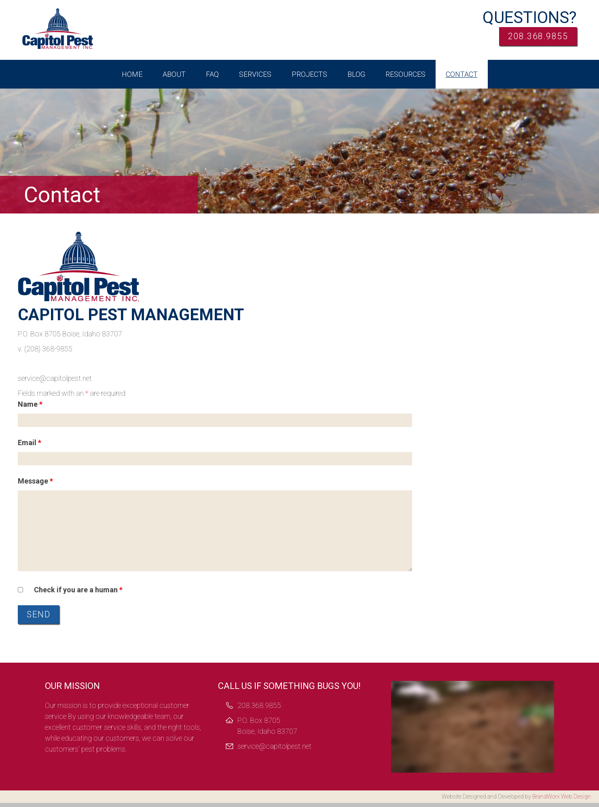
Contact (462, 74)
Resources (405, 74)
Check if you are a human (78, 589)
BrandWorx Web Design (561, 800)
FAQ (212, 74)
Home (132, 74)
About (174, 74)
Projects (309, 74)
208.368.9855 (529, 38)
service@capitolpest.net (274, 750)
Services (255, 74)
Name (30, 404)
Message (35, 481)
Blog (356, 74)
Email (29, 442)
